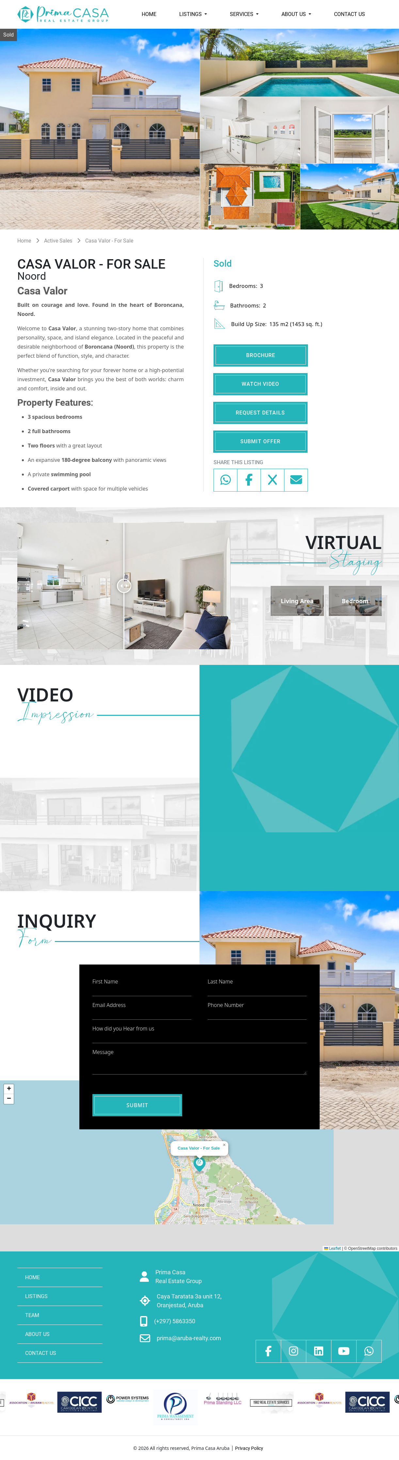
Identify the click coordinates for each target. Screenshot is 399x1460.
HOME (149, 14)
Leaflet (332, 1248)
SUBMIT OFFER (260, 441)
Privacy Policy (249, 1448)
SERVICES (242, 14)
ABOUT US (294, 14)
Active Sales (58, 241)
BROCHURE (260, 355)
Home (24, 241)
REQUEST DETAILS (260, 413)
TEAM (32, 1315)
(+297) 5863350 (174, 1321)
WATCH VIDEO (260, 384)
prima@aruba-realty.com (189, 1338)
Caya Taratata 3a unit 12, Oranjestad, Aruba (189, 1301)
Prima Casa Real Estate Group (178, 1276)
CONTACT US (349, 14)
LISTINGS (191, 14)
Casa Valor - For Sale (109, 241)
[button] (199, 1165)
